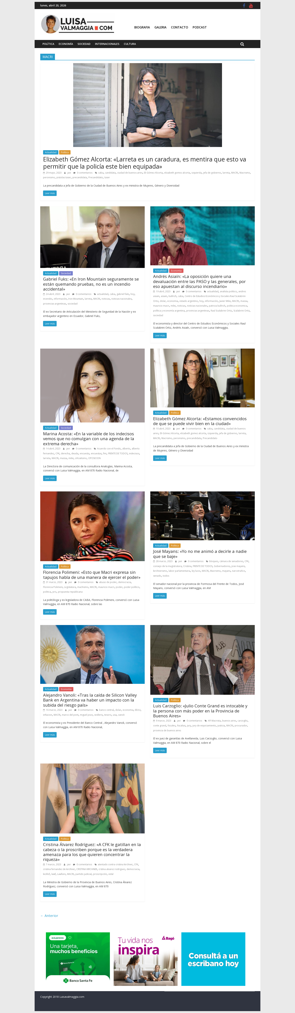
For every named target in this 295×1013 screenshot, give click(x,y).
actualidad (102, 294)
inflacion (47, 714)
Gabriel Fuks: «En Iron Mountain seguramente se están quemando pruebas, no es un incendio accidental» (91, 284)
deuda (74, 453)
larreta (226, 172)
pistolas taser (63, 177)
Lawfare (61, 874)
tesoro (107, 714)
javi (69, 172)
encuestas (96, 453)
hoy (133, 294)
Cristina (187, 566)
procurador (241, 725)
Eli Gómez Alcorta (153, 172)
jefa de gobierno (212, 172)
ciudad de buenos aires (129, 172)
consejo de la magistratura (167, 566)
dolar (163, 301)
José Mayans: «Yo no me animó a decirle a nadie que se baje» (200, 553)
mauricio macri (161, 305)
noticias (106, 298)
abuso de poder (108, 582)
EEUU (138, 710)
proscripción (100, 874)
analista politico (228, 291)
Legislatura (70, 587)
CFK (57, 453)
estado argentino (188, 301)
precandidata (79, 177)
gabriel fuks (123, 294)
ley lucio (196, 570)
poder (119, 587)
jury (189, 725)
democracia (124, 582)
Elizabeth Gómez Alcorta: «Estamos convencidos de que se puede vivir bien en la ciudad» (200, 421)
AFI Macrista (214, 720)
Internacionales (107, 44)
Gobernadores (222, 566)
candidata (110, 172)
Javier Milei (225, 301)
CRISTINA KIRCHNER (86, 869)
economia (172, 301)
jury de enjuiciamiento (204, 725)
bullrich (172, 296)
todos (166, 575)
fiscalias (181, 725)
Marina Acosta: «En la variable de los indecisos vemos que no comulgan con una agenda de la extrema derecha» (88, 438)
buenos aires (229, 720)
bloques (213, 561)
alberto (126, 448)
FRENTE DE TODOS (118, 453)
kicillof (46, 874)
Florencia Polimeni (53, 587)
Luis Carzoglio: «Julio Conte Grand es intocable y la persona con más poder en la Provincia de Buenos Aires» (200, 710)
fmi (104, 453)
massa (243, 301)
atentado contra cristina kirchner (115, 864)
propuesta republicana (70, 591)
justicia (221, 725)
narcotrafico (238, 570)
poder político (131, 587)
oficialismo (81, 458)
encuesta (84, 453)
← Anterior (49, 915)
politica (47, 591)
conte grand (159, 725)
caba (100, 172)
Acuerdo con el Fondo (109, 448)
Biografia (142, 27)
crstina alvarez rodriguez (112, 869)
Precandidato (95, 177)
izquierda (197, 172)
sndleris (98, 714)
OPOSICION (94, 458)
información (60, 298)
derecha (65, 453)
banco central (106, 710)
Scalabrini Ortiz (241, 310)
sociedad (73, 303)
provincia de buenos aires (167, 730)
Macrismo (244, 172)
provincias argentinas (54, 303)
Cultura (130, 44)
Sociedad (84, 44)
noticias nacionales (121, 298)
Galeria (160, 27)
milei (173, 305)
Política (48, 44)
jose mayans (238, 566)
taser (107, 177)
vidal (110, 874)
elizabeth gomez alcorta (177, 172)
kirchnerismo (160, 570)
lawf (53, 874)
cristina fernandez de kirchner (59, 869)
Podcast (200, 27)
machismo (82, 587)
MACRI (234, 172)
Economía (66, 44)
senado (157, 575)
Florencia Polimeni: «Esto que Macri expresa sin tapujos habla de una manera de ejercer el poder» (91, 574)
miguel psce (86, 714)
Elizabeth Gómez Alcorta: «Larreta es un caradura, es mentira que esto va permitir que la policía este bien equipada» (144, 162)
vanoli (121, 714)
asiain (164, 296)
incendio (47, 298)
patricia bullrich (217, 305)
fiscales (172, 725)
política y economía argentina (169, 310)
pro (54, 591)
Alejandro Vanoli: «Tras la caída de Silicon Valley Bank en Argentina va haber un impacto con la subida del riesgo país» (90, 700)
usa (115, 714)
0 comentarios (82, 172)
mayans (226, 570)
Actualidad (50, 152)
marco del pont (70, 714)
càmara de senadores (231, 561)
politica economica (237, 305)
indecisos (134, 453)
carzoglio (243, 720)
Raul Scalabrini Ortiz (221, 310)
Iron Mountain (75, 298)
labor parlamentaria (179, 570)
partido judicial (83, 874)
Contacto (179, 27)
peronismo (49, 177)
